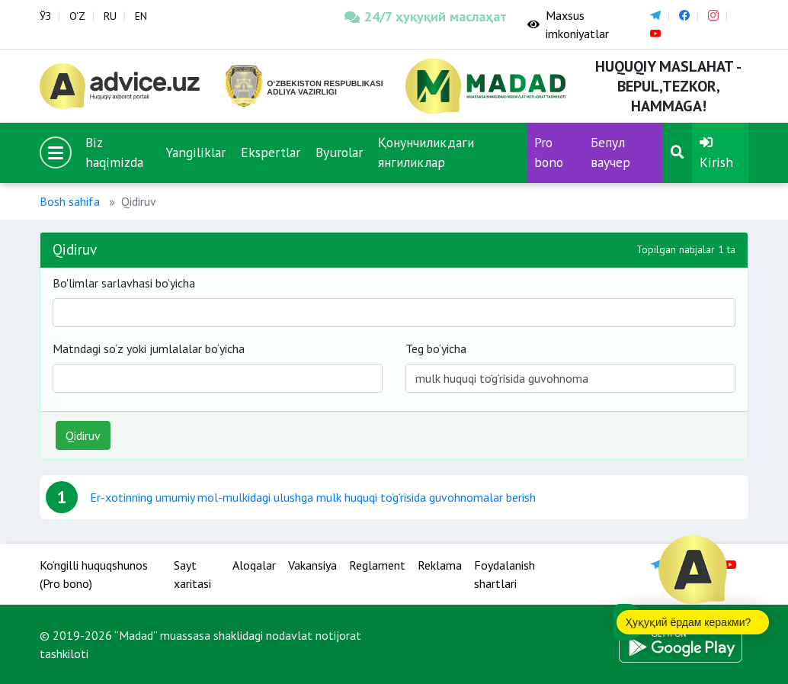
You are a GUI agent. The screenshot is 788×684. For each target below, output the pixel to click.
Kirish (716, 153)
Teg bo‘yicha (435, 348)
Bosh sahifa (70, 201)
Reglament (377, 565)
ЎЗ (45, 16)
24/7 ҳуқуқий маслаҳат (424, 16)
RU (110, 16)
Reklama (440, 565)
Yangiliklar (195, 152)
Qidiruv (83, 435)
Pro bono (548, 152)
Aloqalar (254, 565)
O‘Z (77, 16)
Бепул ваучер (610, 152)
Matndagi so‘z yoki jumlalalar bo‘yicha (149, 348)
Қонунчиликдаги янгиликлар (426, 152)
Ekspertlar (270, 152)
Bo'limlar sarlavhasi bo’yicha (124, 283)
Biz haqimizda (114, 152)
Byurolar (339, 152)
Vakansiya (312, 565)
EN (141, 16)
